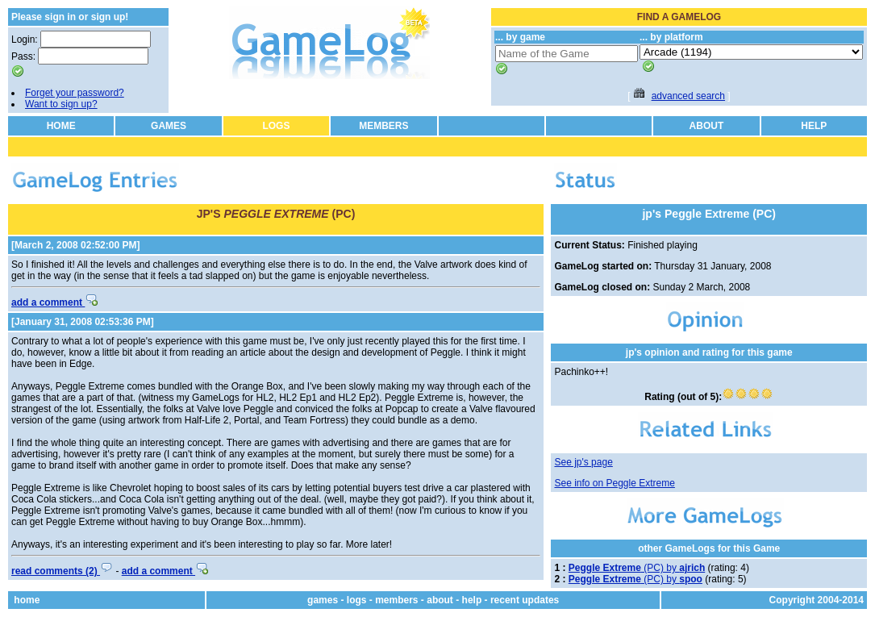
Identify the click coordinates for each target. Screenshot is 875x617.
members (396, 600)
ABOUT (707, 125)
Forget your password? (74, 92)
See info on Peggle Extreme (614, 483)
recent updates (524, 600)
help (472, 600)
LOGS (276, 125)
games (322, 600)
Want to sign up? (61, 104)
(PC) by (637, 567)
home (27, 600)
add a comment (54, 302)
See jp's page (583, 462)
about (440, 600)
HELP (814, 125)
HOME (61, 125)
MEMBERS (383, 125)
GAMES (168, 125)
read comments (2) (62, 571)
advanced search (688, 96)
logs (357, 600)
